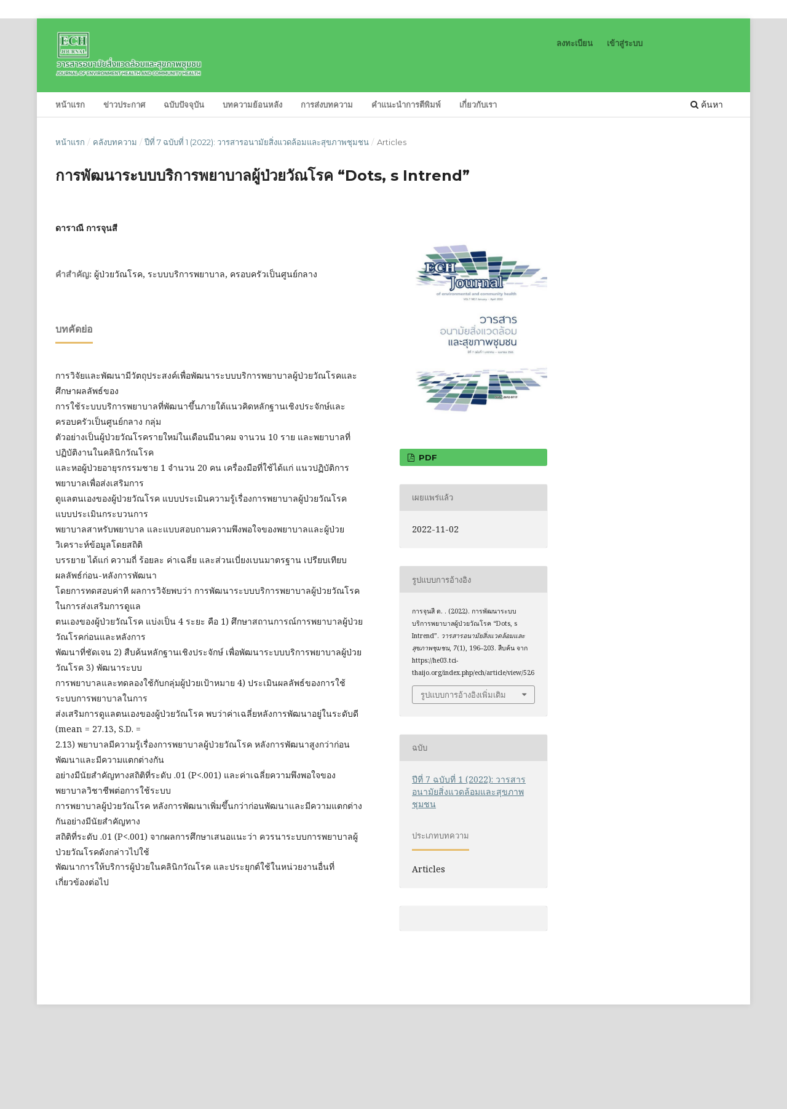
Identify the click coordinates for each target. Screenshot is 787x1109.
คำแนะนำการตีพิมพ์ (406, 104)
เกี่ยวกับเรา (478, 104)
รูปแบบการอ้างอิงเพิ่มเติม (463, 695)
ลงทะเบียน (574, 43)
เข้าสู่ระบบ (625, 43)
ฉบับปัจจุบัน (184, 104)
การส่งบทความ (327, 104)
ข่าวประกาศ (124, 104)
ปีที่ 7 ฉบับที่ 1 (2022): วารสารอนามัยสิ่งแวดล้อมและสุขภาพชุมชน (256, 142)
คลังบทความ (115, 142)
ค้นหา (706, 104)
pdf (426, 457)
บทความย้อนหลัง (252, 104)
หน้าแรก (70, 104)
